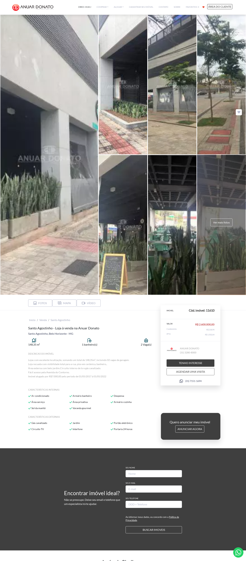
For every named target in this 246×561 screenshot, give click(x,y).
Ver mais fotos (221, 222)
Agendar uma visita (190, 371)
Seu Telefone (132, 498)
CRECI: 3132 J (84, 7)
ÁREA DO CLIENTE (219, 6)
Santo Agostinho (60, 320)
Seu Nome (130, 468)
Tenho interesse (190, 363)
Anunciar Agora (189, 429)
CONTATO (163, 7)
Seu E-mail (130, 483)
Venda (43, 320)
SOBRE (177, 7)
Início (32, 320)
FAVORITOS (195, 6)
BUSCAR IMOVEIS (154, 529)
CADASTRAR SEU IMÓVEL (141, 7)
